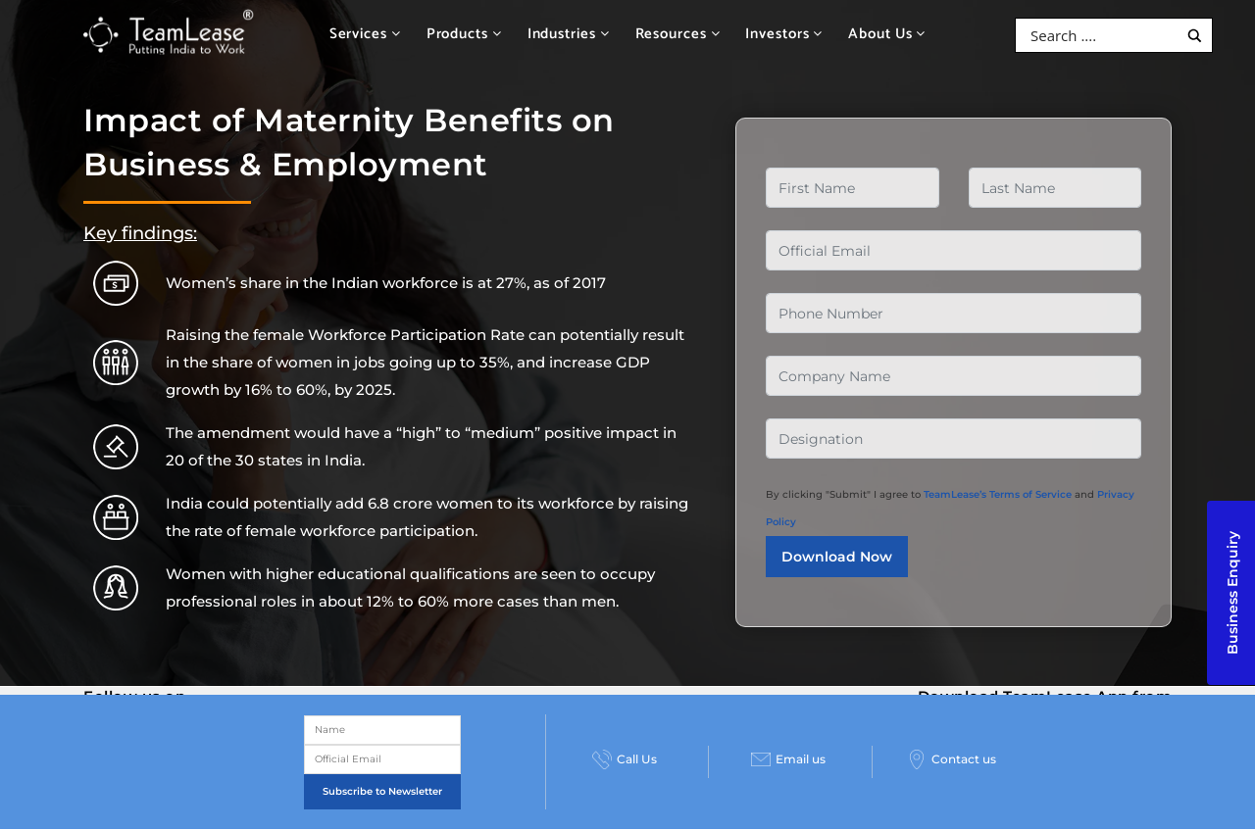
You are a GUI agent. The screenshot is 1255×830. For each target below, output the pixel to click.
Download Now (836, 556)
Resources (678, 34)
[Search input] (1101, 35)
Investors (784, 34)
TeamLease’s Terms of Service (998, 494)
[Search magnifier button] (1195, 36)
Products (464, 34)
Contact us (951, 759)
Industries (568, 34)
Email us (788, 759)
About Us (887, 34)
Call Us (624, 759)
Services (365, 34)
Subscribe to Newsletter (382, 791)
